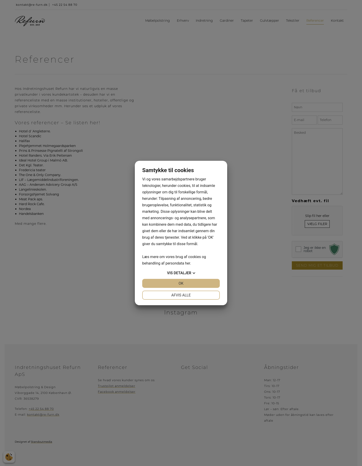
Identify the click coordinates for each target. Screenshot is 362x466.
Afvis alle (181, 295)
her (187, 263)
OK (180, 283)
